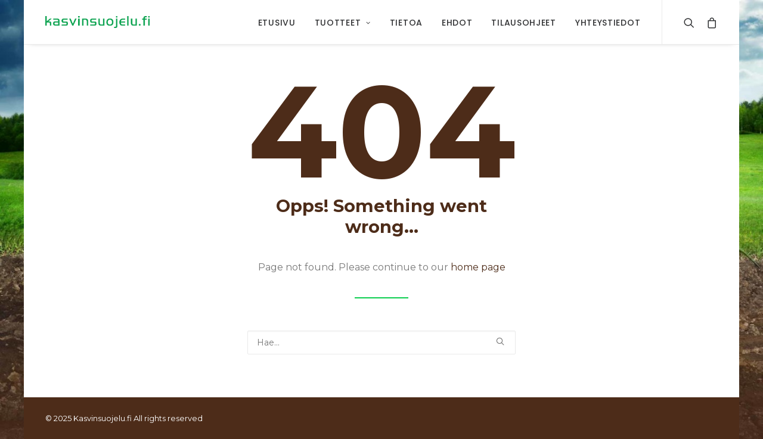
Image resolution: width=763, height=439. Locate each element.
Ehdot (457, 23)
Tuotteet (343, 23)
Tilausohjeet (523, 23)
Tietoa (406, 23)
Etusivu (277, 23)
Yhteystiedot (607, 23)
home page (478, 267)
